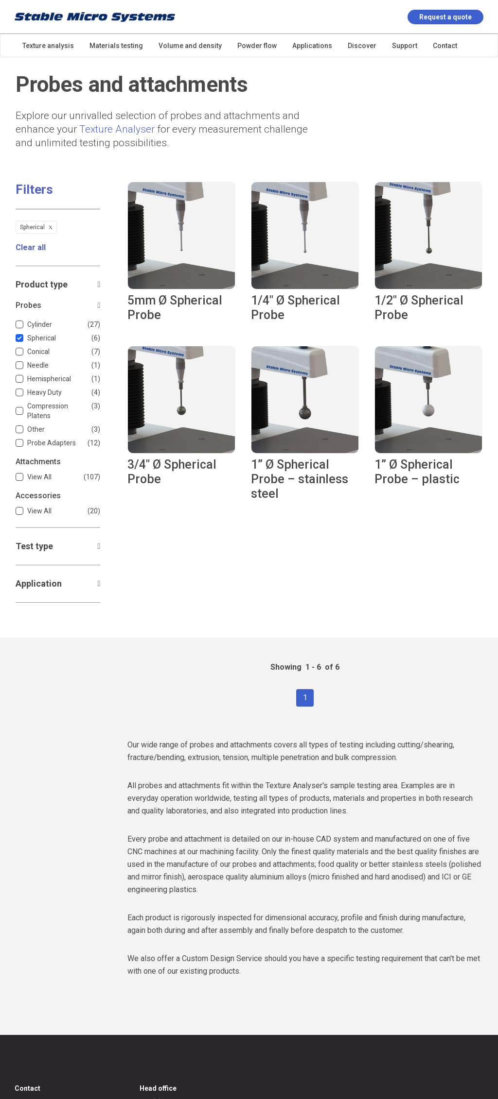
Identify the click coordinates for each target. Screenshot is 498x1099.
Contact (27, 1088)
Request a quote (445, 17)
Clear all (31, 247)
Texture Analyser (117, 129)
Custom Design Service (222, 958)
